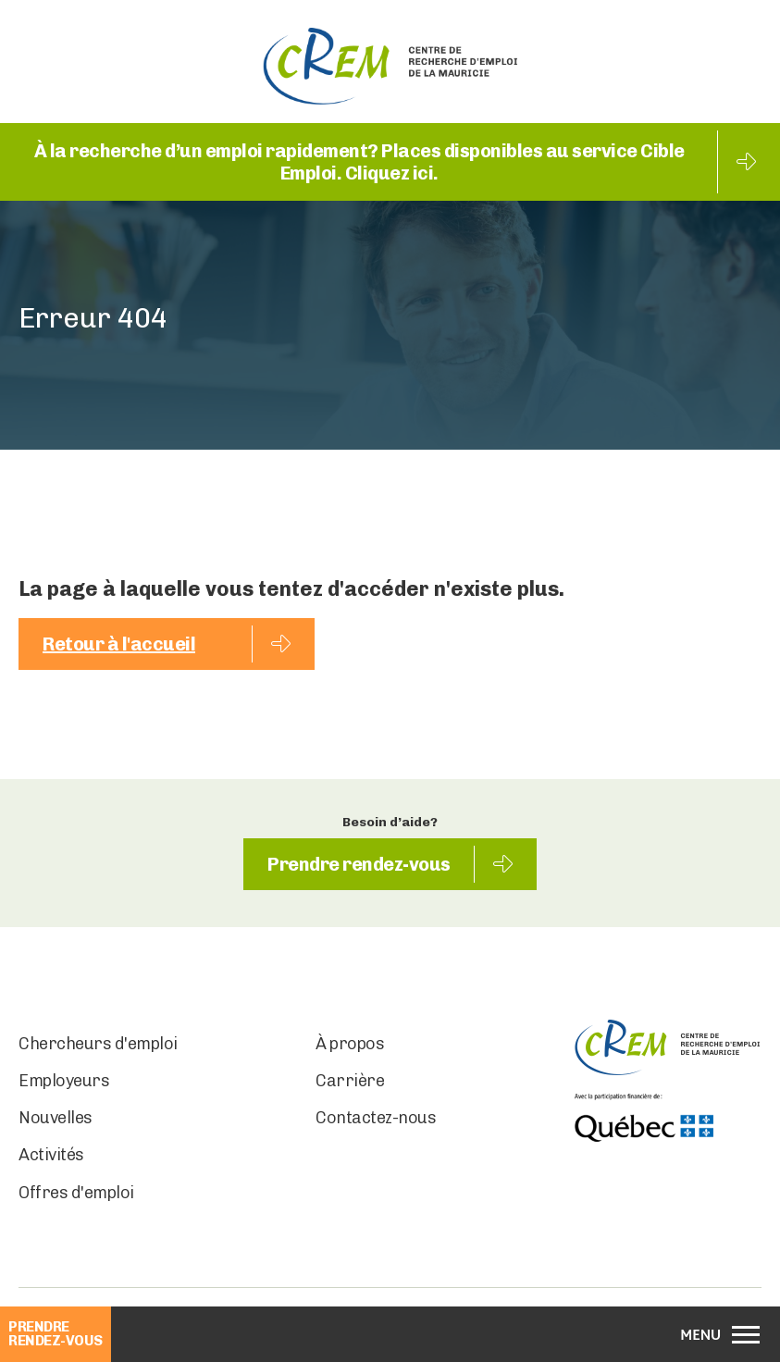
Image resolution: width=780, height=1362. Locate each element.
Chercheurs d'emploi (98, 1044)
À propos (350, 1044)
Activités (51, 1155)
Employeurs (64, 1081)
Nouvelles (56, 1118)
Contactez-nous (376, 1118)
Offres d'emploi (76, 1192)
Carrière (350, 1081)
